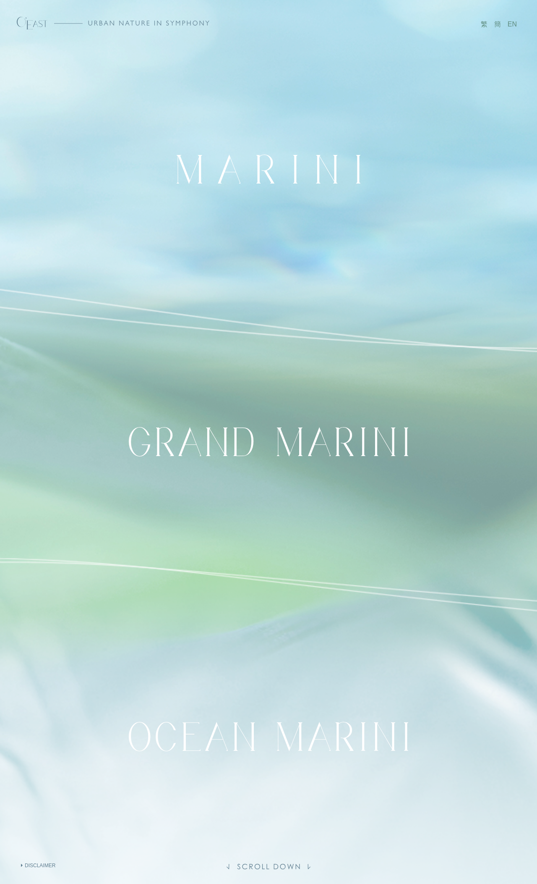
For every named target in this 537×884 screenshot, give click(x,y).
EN (512, 24)
